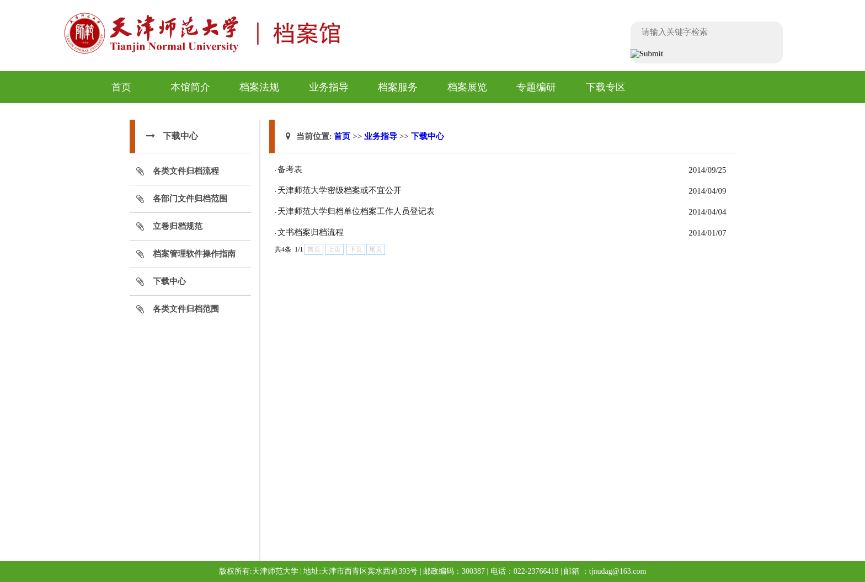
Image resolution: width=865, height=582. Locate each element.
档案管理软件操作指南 (194, 253)
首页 (121, 87)
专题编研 (536, 87)
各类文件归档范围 (186, 309)
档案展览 (467, 87)
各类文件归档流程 (186, 171)
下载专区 (606, 87)
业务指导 (329, 87)
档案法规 (259, 87)
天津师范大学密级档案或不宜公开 (339, 190)
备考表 (289, 169)
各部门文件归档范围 (190, 198)
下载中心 (169, 281)
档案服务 (398, 87)
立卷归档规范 (177, 226)
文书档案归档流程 (310, 232)
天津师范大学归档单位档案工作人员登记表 (356, 211)
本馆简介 (190, 87)
